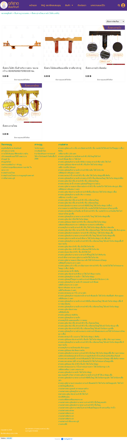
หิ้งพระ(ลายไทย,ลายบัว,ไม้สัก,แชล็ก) (45, 13)
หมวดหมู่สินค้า (6, 13)
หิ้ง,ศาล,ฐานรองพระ (22, 13)
